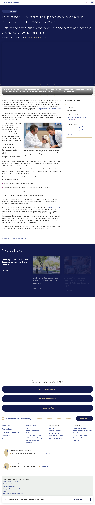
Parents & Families (55, 438)
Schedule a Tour (47, 408)
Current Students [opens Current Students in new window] (55, 431)
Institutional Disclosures (11, 481)
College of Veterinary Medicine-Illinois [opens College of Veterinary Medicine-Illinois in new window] (49, 109)
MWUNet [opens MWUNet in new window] (29, 442)
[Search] (87, 2)
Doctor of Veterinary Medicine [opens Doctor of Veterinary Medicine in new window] (77, 127)
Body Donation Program (81, 435)
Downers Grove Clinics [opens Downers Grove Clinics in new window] (19, 238)
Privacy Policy (7, 491)
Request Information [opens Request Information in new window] (47, 399)
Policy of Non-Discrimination (12, 489)
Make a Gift (84, 418)
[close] (89, 499)
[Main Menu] (92, 2)
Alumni (51, 428)
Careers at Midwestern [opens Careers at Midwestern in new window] (81, 438)
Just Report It (7, 484)
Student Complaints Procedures (13, 494)
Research (6, 436)
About (4, 439)
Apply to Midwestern (48, 389)
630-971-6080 (47, 454)
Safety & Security (79, 443)
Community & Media (56, 436)
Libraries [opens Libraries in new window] (76, 440)
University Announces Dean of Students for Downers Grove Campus (15, 262)
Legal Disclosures (9, 486)
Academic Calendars (80, 428)
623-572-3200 (46, 467)
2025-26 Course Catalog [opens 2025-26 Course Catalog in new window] (34, 435)
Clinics (35, 37)
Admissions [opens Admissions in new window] (5, 238)
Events (28, 428)
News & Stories (10, 11)
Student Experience (10, 432)
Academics (7, 426)
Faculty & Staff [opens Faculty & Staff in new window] (54, 433)
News (28, 37)
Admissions (7, 429)
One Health (43, 37)
